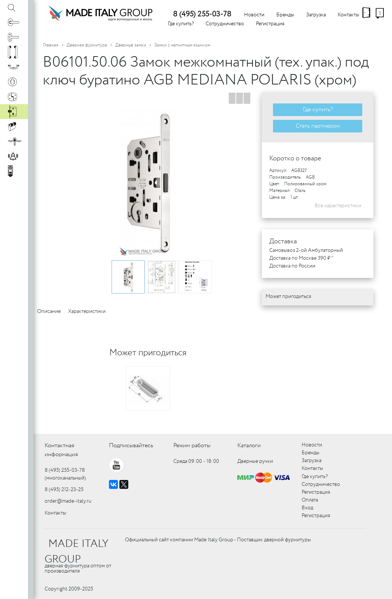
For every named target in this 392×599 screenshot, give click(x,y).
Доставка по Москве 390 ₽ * (301, 258)
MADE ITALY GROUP (76, 551)
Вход (307, 508)
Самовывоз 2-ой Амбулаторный (306, 250)
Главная (50, 45)
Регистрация (270, 24)
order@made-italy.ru (68, 501)
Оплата (310, 500)
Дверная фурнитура (87, 45)
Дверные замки (130, 45)
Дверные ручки (255, 461)
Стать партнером (318, 126)
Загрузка (316, 15)
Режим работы (192, 445)
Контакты (348, 15)
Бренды (285, 15)
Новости (254, 15)
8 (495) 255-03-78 (202, 14)
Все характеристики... (340, 205)
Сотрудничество (225, 24)
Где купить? (181, 24)
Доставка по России (292, 266)
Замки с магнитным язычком (182, 45)
